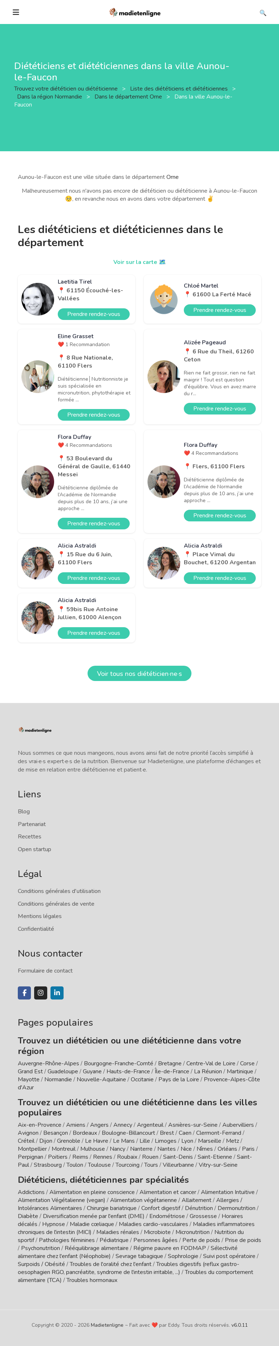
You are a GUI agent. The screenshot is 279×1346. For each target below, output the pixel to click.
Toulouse (99, 1165)
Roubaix (127, 1157)
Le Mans (124, 1141)
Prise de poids (243, 1240)
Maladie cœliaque (92, 1224)
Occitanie (142, 1079)
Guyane (92, 1071)
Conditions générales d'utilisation (59, 891)
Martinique (240, 1071)
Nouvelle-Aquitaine (101, 1079)
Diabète (28, 1216)
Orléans (227, 1149)
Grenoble (68, 1141)
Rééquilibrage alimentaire (97, 1248)
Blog (24, 812)
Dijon (45, 1141)
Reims (80, 1157)
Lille (145, 1141)
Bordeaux (85, 1133)
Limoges (166, 1141)
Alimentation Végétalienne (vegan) (61, 1200)
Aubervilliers (238, 1125)
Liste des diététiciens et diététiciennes (179, 89)
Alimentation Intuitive (228, 1192)
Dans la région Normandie (50, 97)
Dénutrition (199, 1208)
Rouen (150, 1157)
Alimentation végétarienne (143, 1200)
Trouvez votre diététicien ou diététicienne (66, 89)
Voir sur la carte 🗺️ (139, 262)
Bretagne (170, 1063)
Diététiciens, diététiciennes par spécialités (103, 1180)
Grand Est (30, 1071)
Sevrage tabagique (139, 1256)
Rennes (102, 1157)
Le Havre (96, 1141)
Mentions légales (40, 916)
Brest (167, 1133)
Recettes (29, 837)
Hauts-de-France (128, 1071)
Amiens (75, 1125)
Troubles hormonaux (91, 1280)
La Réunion (208, 1071)
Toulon (74, 1165)
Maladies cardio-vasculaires (153, 1224)
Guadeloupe (63, 1071)
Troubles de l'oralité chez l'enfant (110, 1264)
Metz (232, 1141)
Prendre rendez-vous (93, 314)
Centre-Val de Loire (210, 1063)
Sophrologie (183, 1256)
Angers (99, 1125)
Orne (172, 177)
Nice (186, 1149)
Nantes (166, 1149)
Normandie (58, 1079)
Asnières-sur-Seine (193, 1125)
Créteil (26, 1141)
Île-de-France (172, 1071)
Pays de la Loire (178, 1079)
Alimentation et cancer (168, 1192)
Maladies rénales (117, 1232)
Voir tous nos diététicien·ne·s (139, 673)
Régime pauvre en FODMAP (169, 1248)
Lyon (187, 1141)
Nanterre (141, 1149)
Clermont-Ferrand (218, 1133)
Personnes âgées (155, 1240)
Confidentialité (36, 929)
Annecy (122, 1125)
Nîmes (205, 1149)
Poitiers (58, 1157)
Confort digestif (160, 1208)
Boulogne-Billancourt (128, 1133)
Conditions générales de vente (56, 904)
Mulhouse (92, 1149)
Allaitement (196, 1200)
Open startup (34, 849)
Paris (248, 1149)
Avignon (28, 1133)
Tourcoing (128, 1165)
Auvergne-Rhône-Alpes (48, 1063)
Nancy (117, 1149)
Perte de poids (201, 1240)
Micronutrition (192, 1232)
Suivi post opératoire (229, 1256)
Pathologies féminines (67, 1240)
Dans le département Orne (128, 97)
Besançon (55, 1133)
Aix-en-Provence (39, 1125)
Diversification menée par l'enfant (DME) (94, 1216)
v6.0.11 (239, 1325)
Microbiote (158, 1232)
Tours (151, 1165)
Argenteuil (150, 1125)
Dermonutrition (237, 1208)
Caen (185, 1133)
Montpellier (32, 1149)
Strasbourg (48, 1165)
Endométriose (167, 1216)
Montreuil (64, 1149)
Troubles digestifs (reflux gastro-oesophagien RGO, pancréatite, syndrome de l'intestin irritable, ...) (128, 1268)
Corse (247, 1063)
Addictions (31, 1192)
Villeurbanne (178, 1165)
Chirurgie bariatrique (112, 1208)
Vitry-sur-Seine (218, 1165)
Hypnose (53, 1224)
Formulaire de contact (45, 971)
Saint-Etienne (215, 1157)
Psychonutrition (40, 1248)
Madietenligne (107, 1325)
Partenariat (32, 824)
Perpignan (30, 1157)
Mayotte (29, 1079)
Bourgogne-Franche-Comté (118, 1063)
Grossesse (203, 1216)
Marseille (209, 1141)
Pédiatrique (114, 1240)
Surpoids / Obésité (41, 1264)
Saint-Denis (178, 1157)
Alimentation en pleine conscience (92, 1192)
